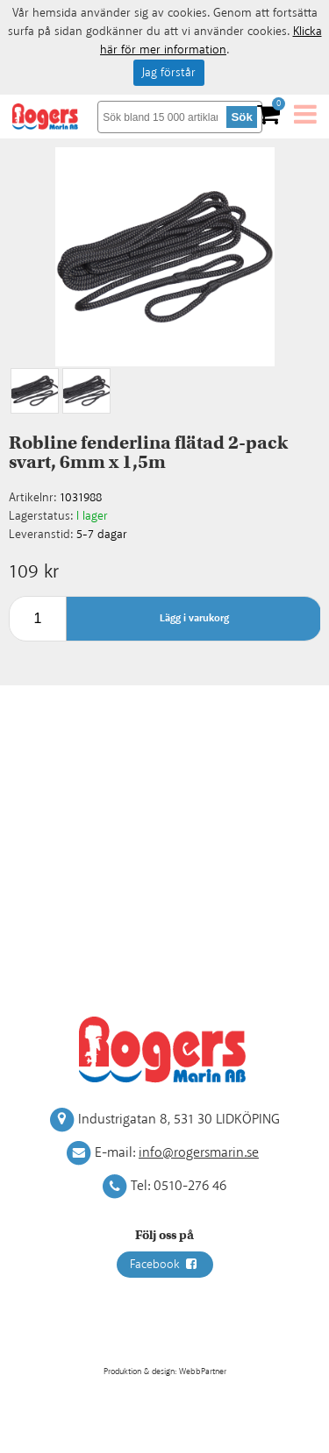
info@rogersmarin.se (199, 1153)
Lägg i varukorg (194, 618)
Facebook (165, 1264)
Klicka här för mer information (211, 41)
